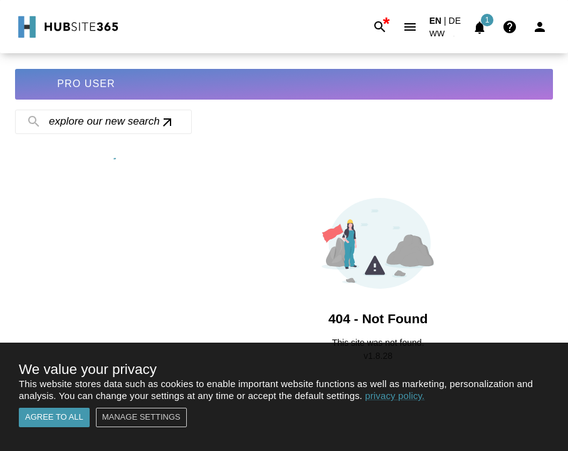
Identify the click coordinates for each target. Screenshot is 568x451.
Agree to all (54, 417)
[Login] (540, 26)
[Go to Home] (66, 27)
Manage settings (141, 417)
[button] (444, 36)
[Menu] (410, 27)
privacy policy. (394, 395)
